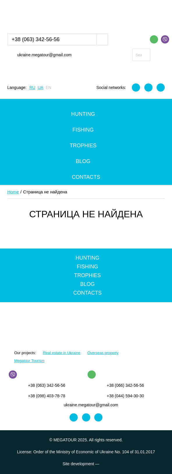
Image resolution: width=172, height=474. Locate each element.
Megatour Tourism (29, 360)
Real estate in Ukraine (61, 353)
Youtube (161, 87)
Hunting (83, 114)
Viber (165, 39)
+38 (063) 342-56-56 (36, 39)
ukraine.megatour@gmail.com (44, 55)
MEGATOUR (37, 15)
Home (13, 191)
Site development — (86, 463)
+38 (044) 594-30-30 (125, 395)
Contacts (86, 177)
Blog (83, 161)
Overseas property (102, 353)
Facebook (136, 87)
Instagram (148, 87)
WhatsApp (154, 39)
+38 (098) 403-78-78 (46, 395)
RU (32, 87)
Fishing (83, 130)
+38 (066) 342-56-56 (125, 385)
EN (48, 87)
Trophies (83, 145)
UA (40, 87)
